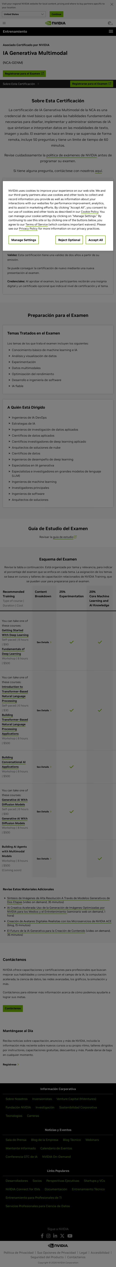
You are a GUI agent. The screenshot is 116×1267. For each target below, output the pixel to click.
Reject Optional (69, 240)
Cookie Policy (89, 211)
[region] (58, 216)
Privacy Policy (28, 228)
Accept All (95, 240)
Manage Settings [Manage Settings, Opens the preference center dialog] (23, 240)
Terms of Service (36, 224)
